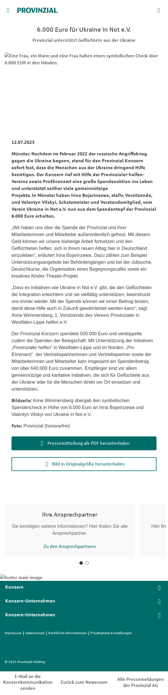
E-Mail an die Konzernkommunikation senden (27, 682)
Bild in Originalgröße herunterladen (88, 464)
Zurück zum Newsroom (84, 682)
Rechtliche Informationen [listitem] (67, 633)
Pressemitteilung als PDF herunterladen (88, 443)
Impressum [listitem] (13, 633)
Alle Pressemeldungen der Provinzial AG (140, 682)
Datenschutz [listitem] (35, 633)
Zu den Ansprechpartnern (69, 546)
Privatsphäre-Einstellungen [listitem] (111, 633)
